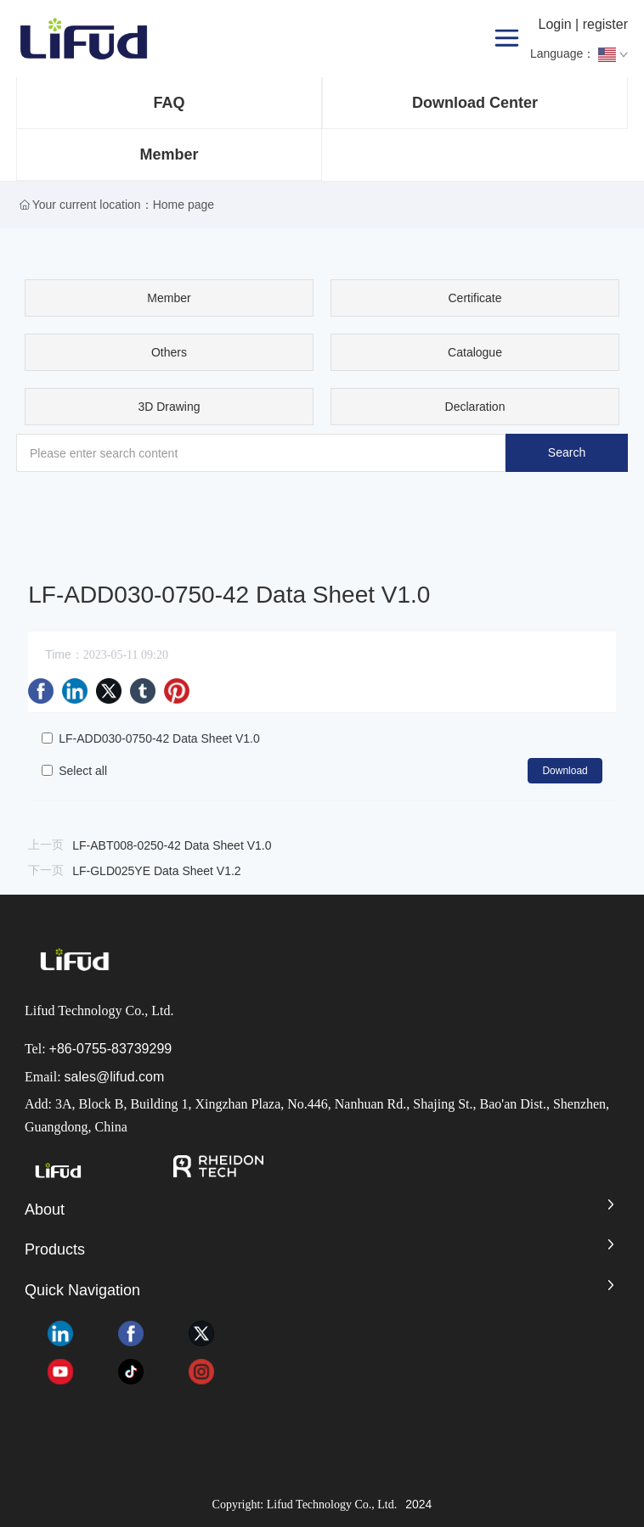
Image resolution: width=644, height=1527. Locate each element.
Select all (83, 771)
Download (564, 771)
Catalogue (475, 352)
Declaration (475, 406)
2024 (418, 1504)
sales (80, 1076)
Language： (579, 54)
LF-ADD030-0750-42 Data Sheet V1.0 (159, 738)
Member (168, 154)
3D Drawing (169, 406)
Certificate (475, 298)
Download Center (475, 102)
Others (169, 352)
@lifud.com (130, 1076)
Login (556, 24)
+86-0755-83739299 (110, 1048)
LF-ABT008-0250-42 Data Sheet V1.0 (171, 845)
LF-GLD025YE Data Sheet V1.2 (156, 871)
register (605, 24)
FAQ (168, 102)
